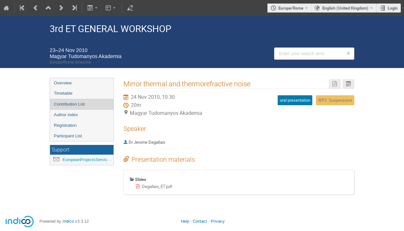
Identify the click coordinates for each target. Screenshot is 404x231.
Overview (63, 83)
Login (393, 8)
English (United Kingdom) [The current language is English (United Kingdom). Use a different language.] (345, 8)
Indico (68, 221)
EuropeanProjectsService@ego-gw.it (96, 159)
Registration (65, 125)
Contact (200, 221)
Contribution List (69, 104)
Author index (66, 114)
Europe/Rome (290, 8)
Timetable (63, 93)
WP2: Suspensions (335, 100)
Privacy (218, 221)
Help (185, 221)
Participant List (68, 135)
